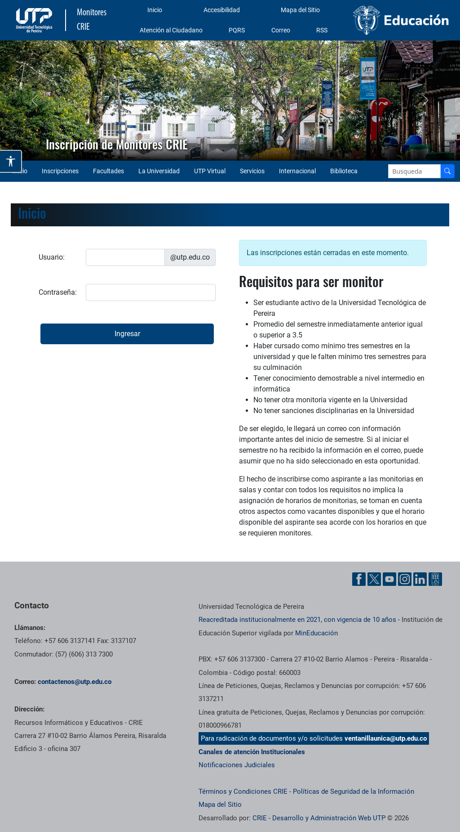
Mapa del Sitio (300, 9)
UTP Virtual (210, 171)
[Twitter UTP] (374, 579)
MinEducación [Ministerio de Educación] (316, 633)
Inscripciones (60, 171)
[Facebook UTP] (359, 579)
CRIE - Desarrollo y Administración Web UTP (318, 818)
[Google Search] (414, 171)
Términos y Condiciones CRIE (243, 791)
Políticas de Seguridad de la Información (353, 791)
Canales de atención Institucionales (252, 752)
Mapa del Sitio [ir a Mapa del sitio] (220, 805)
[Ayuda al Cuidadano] (435, 579)
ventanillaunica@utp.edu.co (386, 738)
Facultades (108, 171)
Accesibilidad (221, 9)
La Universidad (159, 171)
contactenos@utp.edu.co (74, 682)
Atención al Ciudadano (171, 30)
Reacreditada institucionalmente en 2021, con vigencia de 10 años (297, 620)
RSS (321, 30)
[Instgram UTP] (404, 579)
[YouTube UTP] (389, 579)
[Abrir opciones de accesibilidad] (11, 161)
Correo (280, 30)
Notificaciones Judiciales (237, 765)
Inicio (154, 9)
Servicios (252, 171)
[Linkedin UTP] (420, 579)
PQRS (237, 30)
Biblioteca (344, 171)
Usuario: (52, 257)
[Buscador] (447, 171)
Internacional (297, 171)
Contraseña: (58, 292)
